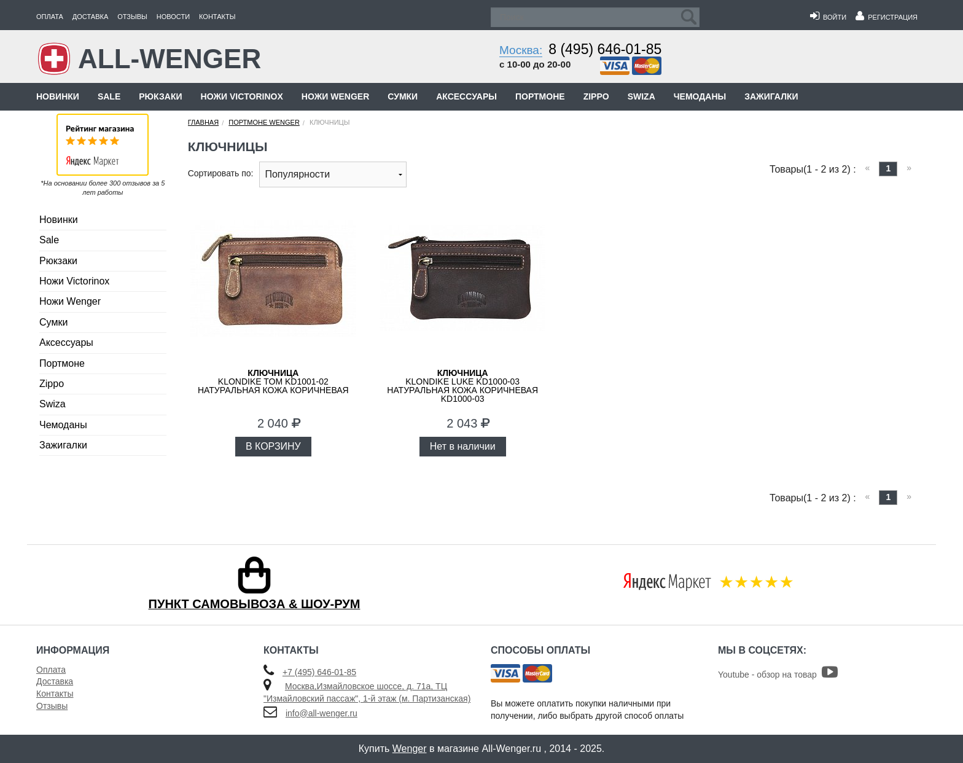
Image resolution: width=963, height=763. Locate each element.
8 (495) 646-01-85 (604, 49)
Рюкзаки (160, 96)
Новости (173, 16)
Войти (828, 17)
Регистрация (887, 17)
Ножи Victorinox (242, 96)
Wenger (409, 748)
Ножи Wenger (335, 96)
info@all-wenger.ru (321, 713)
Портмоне (540, 96)
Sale (109, 96)
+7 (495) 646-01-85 (319, 672)
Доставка (90, 16)
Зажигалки (771, 96)
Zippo (596, 96)
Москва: (520, 50)
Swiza (641, 96)
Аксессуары (466, 96)
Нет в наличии (463, 446)
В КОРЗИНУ (273, 446)
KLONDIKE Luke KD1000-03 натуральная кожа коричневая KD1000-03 (462, 386)
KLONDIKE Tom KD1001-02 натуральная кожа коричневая (273, 381)
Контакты (217, 16)
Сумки (403, 96)
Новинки (57, 96)
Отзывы (132, 16)
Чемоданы (700, 96)
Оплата (49, 16)
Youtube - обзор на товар (778, 674)
